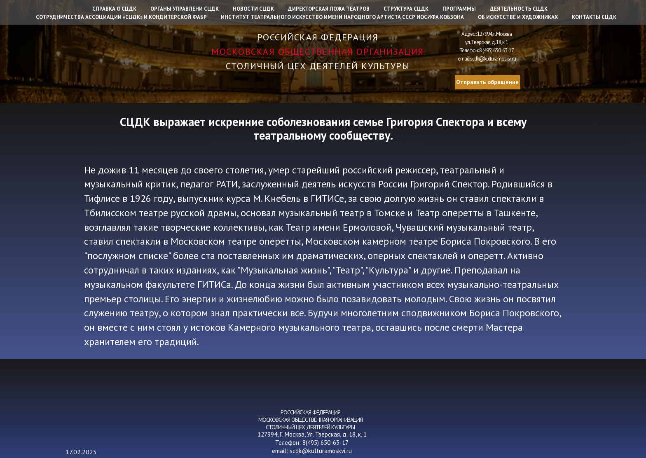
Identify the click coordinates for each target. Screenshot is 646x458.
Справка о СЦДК (114, 8)
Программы (459, 8)
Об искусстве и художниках (518, 17)
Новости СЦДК (253, 8)
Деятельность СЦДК (519, 8)
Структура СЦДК (406, 8)
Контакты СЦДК (594, 17)
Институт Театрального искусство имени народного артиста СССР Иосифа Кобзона (342, 17)
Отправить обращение (487, 82)
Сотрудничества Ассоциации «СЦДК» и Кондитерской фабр (121, 17)
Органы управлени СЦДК (184, 8)
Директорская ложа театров (329, 8)
